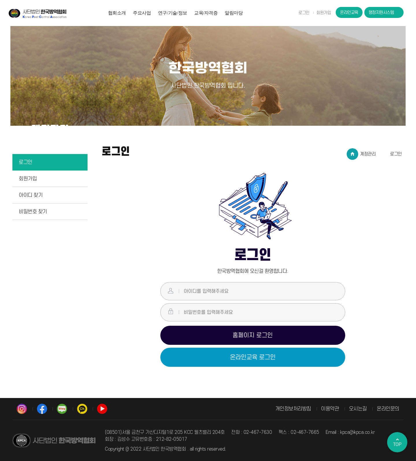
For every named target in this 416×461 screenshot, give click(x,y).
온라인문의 (388, 409)
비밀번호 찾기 (33, 211)
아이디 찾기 (30, 195)
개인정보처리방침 (293, 409)
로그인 (303, 12)
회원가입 (323, 12)
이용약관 (330, 409)
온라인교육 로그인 (253, 357)
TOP (397, 442)
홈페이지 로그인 (253, 335)
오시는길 (358, 409)
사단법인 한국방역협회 (37, 13)
